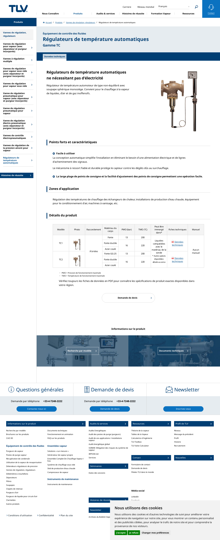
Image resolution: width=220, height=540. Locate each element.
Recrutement (179, 445)
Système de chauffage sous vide (61, 464)
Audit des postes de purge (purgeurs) (105, 434)
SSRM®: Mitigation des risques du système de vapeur (108, 449)
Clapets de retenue (14, 488)
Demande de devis (139, 468)
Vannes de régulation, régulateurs (20, 470)
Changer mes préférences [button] (155, 532)
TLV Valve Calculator (140, 445)
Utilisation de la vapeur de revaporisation (24, 462)
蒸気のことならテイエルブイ (18, 8)
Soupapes (10, 485)
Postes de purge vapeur (16, 455)
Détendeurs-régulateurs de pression (22, 466)
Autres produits (12, 504)
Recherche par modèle (16, 430)
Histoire (177, 442)
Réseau (177, 430)
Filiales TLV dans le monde (142, 472)
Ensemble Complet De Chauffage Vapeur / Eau (65, 459)
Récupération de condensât (18, 458)
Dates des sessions (97, 473)
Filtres (8, 481)
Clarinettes (11, 500)
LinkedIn (135, 496)
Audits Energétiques (97, 430)
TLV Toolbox (136, 442)
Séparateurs (11, 477)
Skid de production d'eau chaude (61, 468)
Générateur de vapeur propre (60, 455)
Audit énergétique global (99, 444)
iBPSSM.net (94, 454)
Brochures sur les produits (17, 434)
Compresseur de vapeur (57, 472)
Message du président (183, 434)
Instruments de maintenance (59, 484)
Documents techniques (57, 430)
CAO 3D (9, 438)
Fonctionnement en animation (60, 434)
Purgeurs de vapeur (14, 451)
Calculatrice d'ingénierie (141, 438)
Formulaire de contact (140, 464)
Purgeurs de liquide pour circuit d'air (21, 496)
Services (92, 457)
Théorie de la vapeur (140, 430)
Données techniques (177, 243)
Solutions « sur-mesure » (58, 451)
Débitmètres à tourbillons (17, 473)
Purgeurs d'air (12, 492)
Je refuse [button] (133, 532)
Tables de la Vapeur (139, 434)
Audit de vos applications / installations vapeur (105, 439)
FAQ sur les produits (56, 438)
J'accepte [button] (121, 532)
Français (163, 6)
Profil (176, 438)
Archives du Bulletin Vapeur (100, 517)
